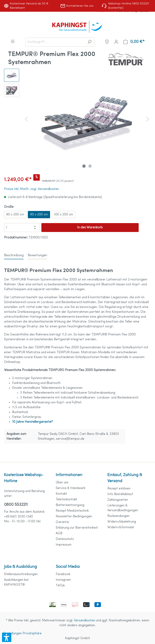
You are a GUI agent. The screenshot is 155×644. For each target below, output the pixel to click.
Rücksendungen (118, 516)
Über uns (62, 482)
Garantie (62, 522)
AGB (59, 533)
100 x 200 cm (63, 214)
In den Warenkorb (90, 227)
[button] (6, 637)
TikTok (60, 585)
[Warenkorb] (134, 42)
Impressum (63, 544)
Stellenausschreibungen (21, 574)
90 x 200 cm (39, 214)
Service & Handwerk (70, 488)
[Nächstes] (148, 119)
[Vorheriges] (26, 119)
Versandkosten (84, 620)
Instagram (63, 580)
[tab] (14, 255)
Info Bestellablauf (120, 494)
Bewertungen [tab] (37, 255)
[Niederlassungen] (107, 42)
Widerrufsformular (120, 527)
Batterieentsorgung (70, 505)
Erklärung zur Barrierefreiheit (77, 527)
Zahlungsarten (117, 500)
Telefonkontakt (66, 499)
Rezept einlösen (118, 488)
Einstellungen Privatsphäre (22, 633)
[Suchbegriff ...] (55, 42)
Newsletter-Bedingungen (74, 516)
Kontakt (61, 493)
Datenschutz (65, 539)
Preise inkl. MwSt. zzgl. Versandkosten (31, 189)
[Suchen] (89, 42)
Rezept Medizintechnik (72, 510)
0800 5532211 (16, 505)
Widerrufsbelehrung (121, 521)
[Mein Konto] (116, 42)
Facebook (63, 574)
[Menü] (12, 41)
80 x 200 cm (15, 214)
